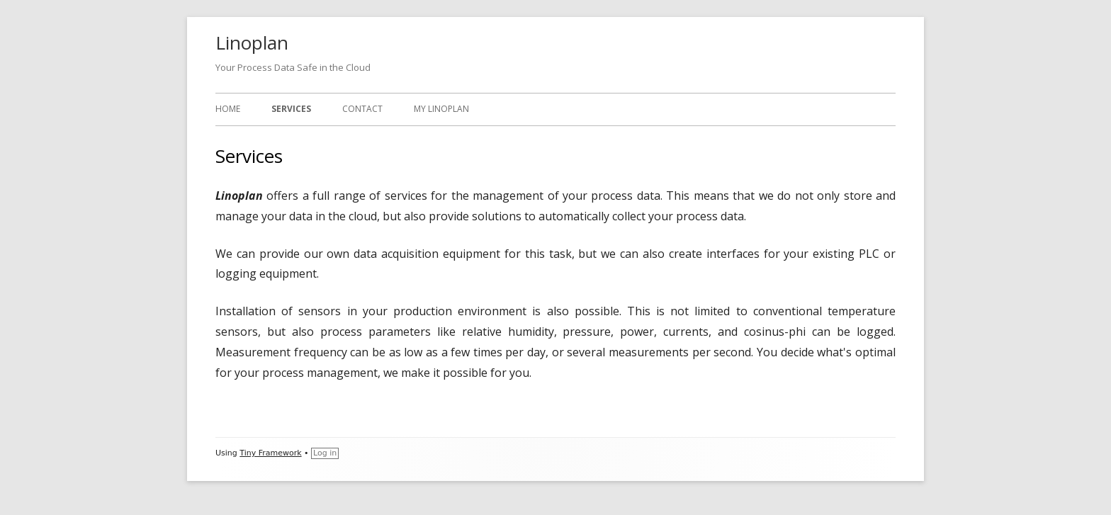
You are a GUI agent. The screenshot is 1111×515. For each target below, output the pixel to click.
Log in (325, 453)
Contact (362, 109)
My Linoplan (441, 109)
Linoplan (251, 42)
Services (291, 109)
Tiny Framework (270, 453)
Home (227, 109)
